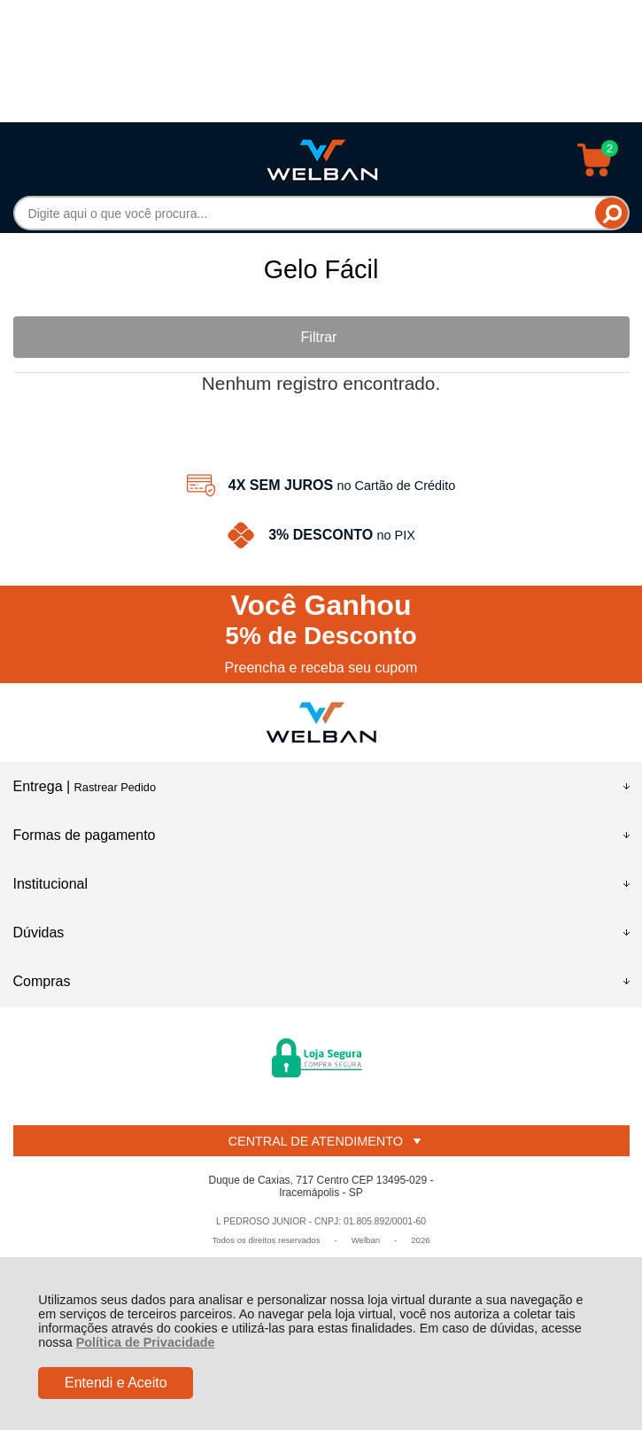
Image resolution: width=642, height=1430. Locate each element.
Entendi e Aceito (116, 1382)
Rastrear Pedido (115, 787)
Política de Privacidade (145, 1342)
